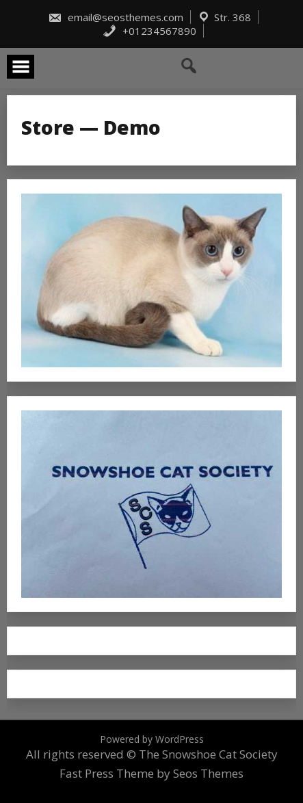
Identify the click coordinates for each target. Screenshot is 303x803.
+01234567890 (149, 31)
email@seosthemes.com (115, 17)
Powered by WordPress (152, 739)
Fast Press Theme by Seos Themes (151, 773)
